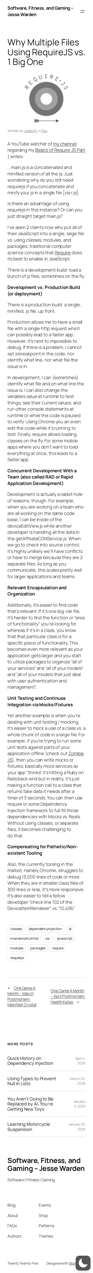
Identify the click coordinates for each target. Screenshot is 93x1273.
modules (16, 948)
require (57, 948)
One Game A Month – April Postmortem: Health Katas (68, 996)
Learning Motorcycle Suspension (28, 1127)
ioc (47, 938)
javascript (65, 938)
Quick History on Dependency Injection (30, 1061)
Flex (44, 130)
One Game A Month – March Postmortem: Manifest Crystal (21, 996)
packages (37, 948)
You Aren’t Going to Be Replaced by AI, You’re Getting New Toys (30, 1103)
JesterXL (30, 130)
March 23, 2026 (78, 1081)
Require (63, 252)
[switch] (83, 1263)
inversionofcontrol (24, 938)
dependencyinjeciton (45, 928)
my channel (65, 144)
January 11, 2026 (79, 1104)
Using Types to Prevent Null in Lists (31, 1081)
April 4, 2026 (80, 1061)
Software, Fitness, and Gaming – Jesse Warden (46, 1164)
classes (16, 928)
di (70, 928)
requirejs (17, 957)
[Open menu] (83, 11)
